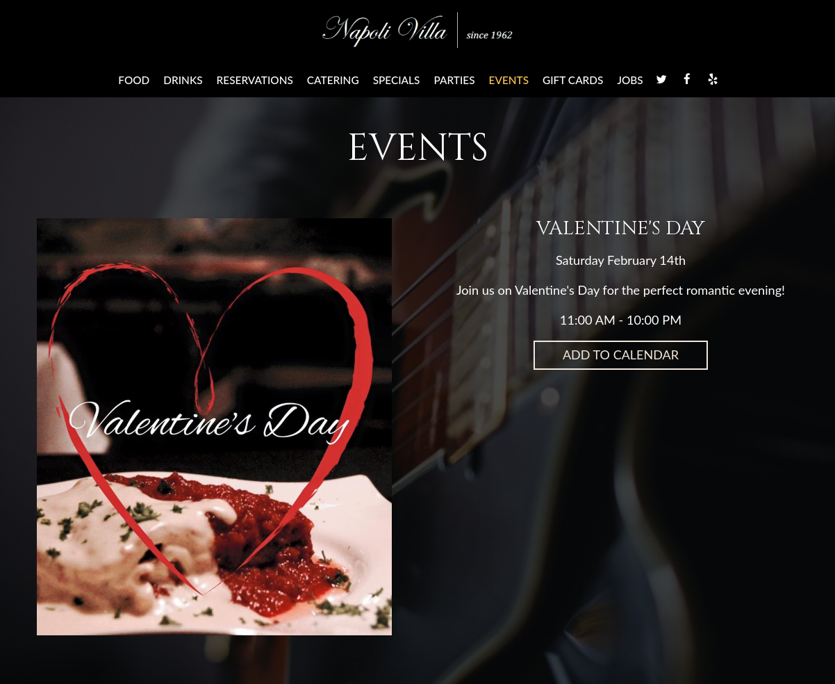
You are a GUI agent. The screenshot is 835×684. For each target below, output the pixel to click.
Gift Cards (573, 80)
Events (509, 80)
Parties (453, 80)
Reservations (255, 80)
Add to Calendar (621, 354)
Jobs (630, 80)
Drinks (182, 80)
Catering (333, 80)
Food (133, 80)
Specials (396, 80)
